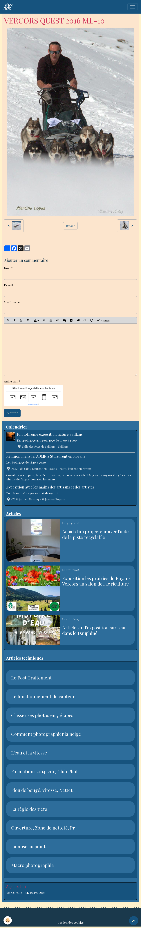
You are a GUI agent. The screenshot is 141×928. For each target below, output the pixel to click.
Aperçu (103, 320)
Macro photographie (32, 865)
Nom (7, 268)
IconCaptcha (33, 404)
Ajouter (12, 413)
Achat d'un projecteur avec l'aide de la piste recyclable (95, 534)
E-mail (8, 285)
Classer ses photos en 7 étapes (42, 715)
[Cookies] (8, 920)
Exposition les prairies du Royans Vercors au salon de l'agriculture (96, 580)
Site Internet (12, 302)
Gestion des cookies (70, 922)
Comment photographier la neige (46, 734)
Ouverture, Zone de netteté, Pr (43, 827)
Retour (70, 226)
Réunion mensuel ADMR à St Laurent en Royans (45, 456)
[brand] (8, 6)
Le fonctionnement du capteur (43, 696)
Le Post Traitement (31, 677)
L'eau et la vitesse (29, 752)
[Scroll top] (133, 920)
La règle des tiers (29, 809)
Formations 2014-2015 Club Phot (44, 771)
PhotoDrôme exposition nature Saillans (50, 434)
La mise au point (28, 846)
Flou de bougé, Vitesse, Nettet (42, 790)
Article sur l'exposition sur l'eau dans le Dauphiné (94, 630)
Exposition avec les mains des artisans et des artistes (50, 487)
